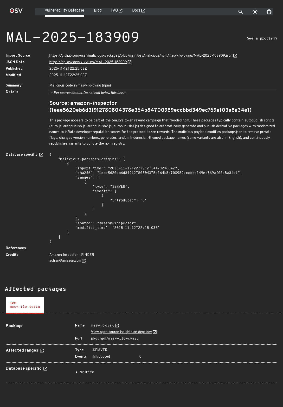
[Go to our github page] (269, 11)
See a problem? (262, 38)
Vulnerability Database (64, 10)
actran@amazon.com (65, 261)
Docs (136, 10)
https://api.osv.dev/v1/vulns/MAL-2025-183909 (88, 62)
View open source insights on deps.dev (121, 332)
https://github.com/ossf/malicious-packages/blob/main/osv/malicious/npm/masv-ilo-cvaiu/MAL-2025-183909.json (140, 55)
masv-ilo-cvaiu (102, 325)
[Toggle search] (240, 12)
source (87, 372)
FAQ (114, 10)
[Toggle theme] (255, 12)
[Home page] (16, 12)
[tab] (25, 305)
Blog (98, 10)
